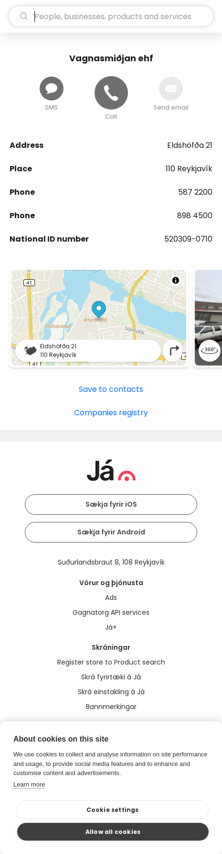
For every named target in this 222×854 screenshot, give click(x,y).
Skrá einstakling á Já (111, 692)
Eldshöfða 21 (189, 145)
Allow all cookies (112, 832)
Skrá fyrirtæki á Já (111, 677)
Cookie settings (112, 810)
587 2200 (195, 192)
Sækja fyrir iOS (111, 504)
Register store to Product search (111, 662)
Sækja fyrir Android (111, 532)
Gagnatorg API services (111, 612)
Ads (111, 597)
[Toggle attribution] (175, 280)
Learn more (29, 784)
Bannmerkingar (111, 706)
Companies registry (111, 412)
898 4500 (194, 215)
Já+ (111, 627)
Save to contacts (111, 389)
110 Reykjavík (189, 168)
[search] (111, 16)
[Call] (111, 93)
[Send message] (51, 88)
